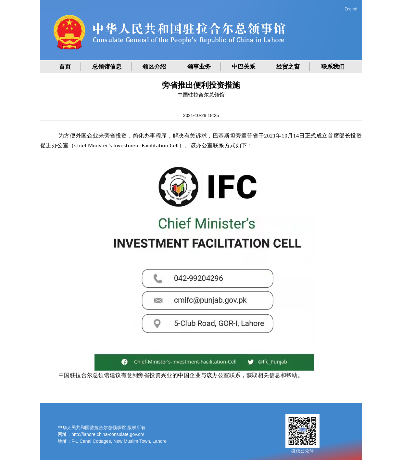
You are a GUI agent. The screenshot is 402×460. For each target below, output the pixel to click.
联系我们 (333, 66)
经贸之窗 (288, 66)
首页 (65, 66)
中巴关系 (243, 66)
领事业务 (199, 66)
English (351, 9)
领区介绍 (154, 66)
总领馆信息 (106, 66)
